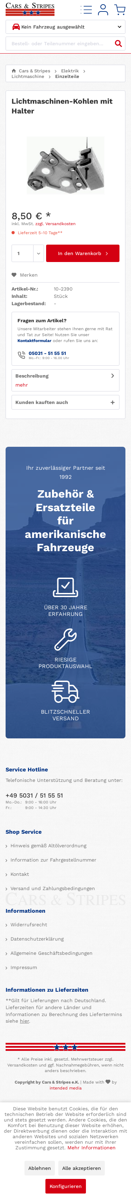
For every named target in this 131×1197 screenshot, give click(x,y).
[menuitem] (86, 9)
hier (24, 1021)
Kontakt (19, 874)
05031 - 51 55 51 (47, 353)
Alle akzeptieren (81, 1168)
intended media (66, 1088)
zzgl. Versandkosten (55, 223)
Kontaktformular (34, 340)
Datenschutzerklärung (36, 939)
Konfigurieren (66, 1186)
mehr (21, 385)
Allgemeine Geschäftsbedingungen (51, 953)
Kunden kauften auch (41, 402)
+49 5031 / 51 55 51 (34, 795)
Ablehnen (39, 1168)
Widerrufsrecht (28, 924)
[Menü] (86, 9)
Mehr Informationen (91, 1147)
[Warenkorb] (119, 9)
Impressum (23, 967)
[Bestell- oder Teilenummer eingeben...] (65, 43)
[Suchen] (118, 43)
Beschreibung (32, 376)
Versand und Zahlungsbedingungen (52, 888)
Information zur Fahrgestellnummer (52, 860)
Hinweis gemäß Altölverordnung (47, 845)
